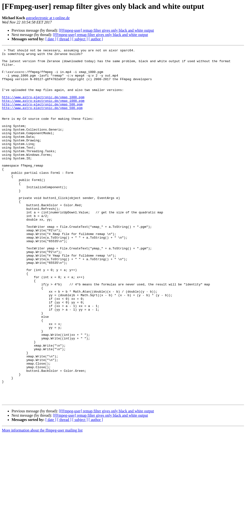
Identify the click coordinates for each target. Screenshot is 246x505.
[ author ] (96, 39)
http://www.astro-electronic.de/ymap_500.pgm (42, 120)
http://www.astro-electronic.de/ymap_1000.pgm (43, 111)
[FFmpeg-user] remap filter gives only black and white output (106, 30)
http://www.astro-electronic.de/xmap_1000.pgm (43, 107)
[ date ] (50, 39)
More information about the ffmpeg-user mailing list (42, 501)
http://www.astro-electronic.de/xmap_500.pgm (42, 116)
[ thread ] (64, 39)
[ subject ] (80, 39)
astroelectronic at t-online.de (48, 18)
